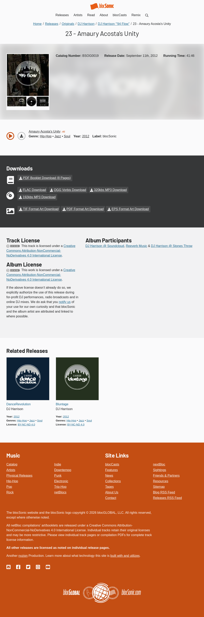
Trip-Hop (60, 486)
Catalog (11, 464)
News (109, 475)
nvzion (22, 555)
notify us (65, 302)
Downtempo (62, 470)
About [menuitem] (104, 15)
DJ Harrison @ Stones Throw (171, 246)
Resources (160, 481)
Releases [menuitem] (62, 15)
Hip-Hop (12, 481)
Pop (9, 486)
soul (67, 136)
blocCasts (112, 464)
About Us (111, 492)
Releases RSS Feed (167, 498)
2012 (85, 136)
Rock (10, 492)
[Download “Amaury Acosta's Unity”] (22, 136)
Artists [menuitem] (78, 15)
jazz (57, 136)
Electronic (61, 481)
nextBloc (159, 464)
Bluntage (62, 404)
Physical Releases (19, 475)
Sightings (159, 470)
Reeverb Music (136, 246)
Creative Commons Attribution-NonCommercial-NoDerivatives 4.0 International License (40, 250)
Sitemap (159, 486)
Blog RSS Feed (164, 492)
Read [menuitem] (91, 15)
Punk (57, 475)
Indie (57, 464)
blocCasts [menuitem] (120, 15)
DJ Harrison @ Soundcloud (104, 246)
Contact (110, 498)
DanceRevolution (18, 404)
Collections (113, 481)
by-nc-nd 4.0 (26, 424)
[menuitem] (146, 15)
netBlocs (60, 492)
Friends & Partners (166, 475)
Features (111, 470)
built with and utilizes (125, 555)
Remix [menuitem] (135, 15)
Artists (10, 470)
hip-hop (46, 136)
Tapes (109, 486)
